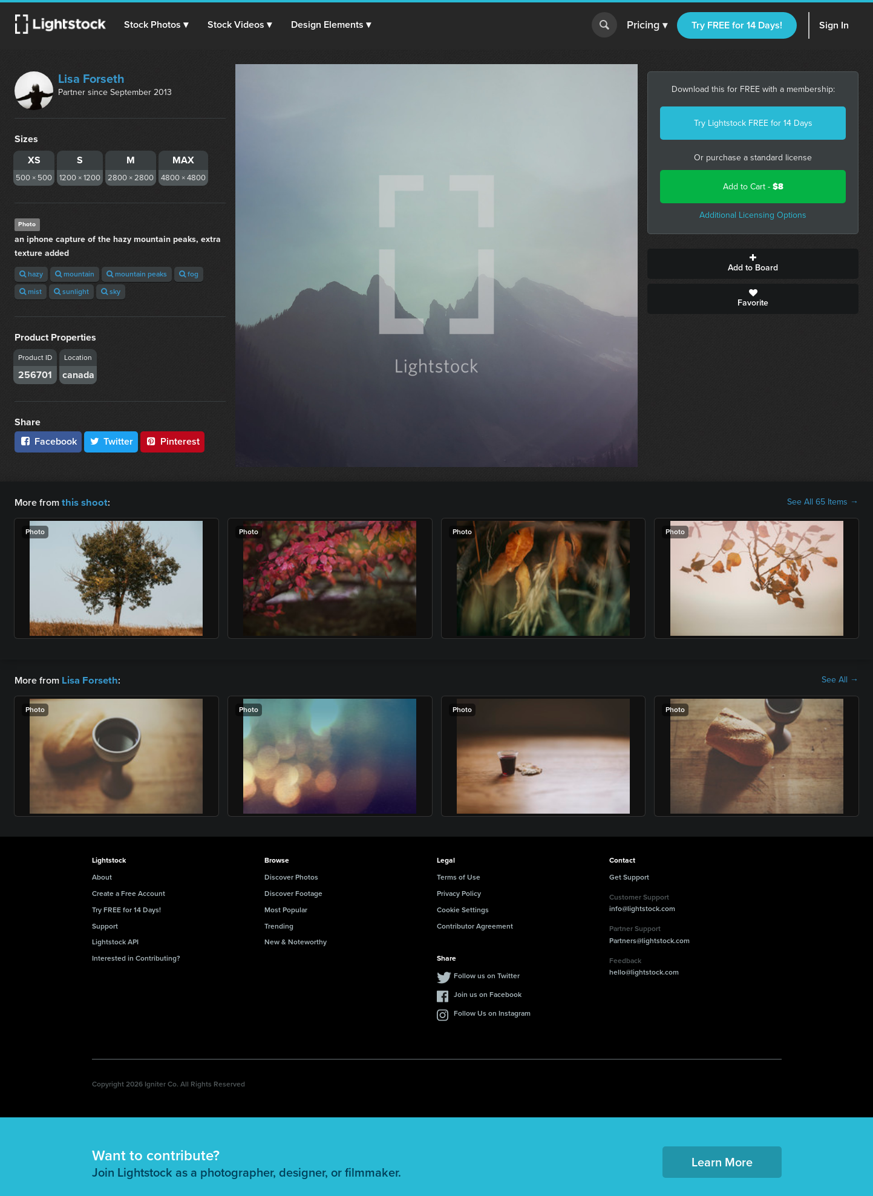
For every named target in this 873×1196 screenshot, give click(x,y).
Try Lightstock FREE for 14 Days (753, 123)
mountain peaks (136, 274)
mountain (74, 274)
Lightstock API (115, 940)
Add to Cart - (753, 186)
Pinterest (172, 441)
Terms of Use (458, 876)
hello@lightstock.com (644, 971)
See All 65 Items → (822, 502)
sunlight (71, 291)
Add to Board (753, 263)
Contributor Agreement (475, 925)
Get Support (629, 876)
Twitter (111, 441)
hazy (31, 274)
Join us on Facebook (488, 993)
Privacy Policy (459, 892)
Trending (278, 925)
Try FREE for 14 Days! (737, 25)
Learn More (722, 1161)
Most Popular (285, 908)
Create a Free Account (128, 892)
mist (30, 291)
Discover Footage (293, 892)
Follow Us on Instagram (492, 1012)
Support (105, 925)
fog (188, 274)
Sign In (834, 25)
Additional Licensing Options (752, 215)
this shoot (83, 502)
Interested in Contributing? (136, 957)
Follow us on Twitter (487, 974)
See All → (840, 679)
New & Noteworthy (295, 940)
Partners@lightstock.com (649, 939)
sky (110, 291)
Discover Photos (291, 876)
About (102, 876)
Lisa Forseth (91, 79)
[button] (157, 24)
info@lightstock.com (642, 907)
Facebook (48, 441)
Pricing (647, 25)
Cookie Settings (463, 908)
